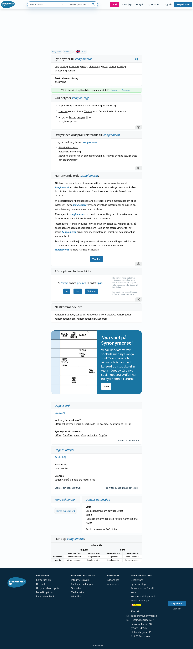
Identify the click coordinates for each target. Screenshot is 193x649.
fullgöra (103, 435)
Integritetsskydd (80, 580)
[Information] (138, 127)
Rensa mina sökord (65, 510)
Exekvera (60, 413)
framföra (67, 435)
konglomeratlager (64, 314)
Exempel (67, 51)
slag (113, 105)
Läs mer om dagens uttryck (68, 487)
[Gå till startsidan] (8, 4)
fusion (71, 70)
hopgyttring (61, 66)
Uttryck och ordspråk (47, 588)
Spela (106, 386)
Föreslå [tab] (114, 90)
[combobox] (43, 4)
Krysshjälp (126, 4)
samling (121, 66)
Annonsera (113, 584)
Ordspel (40, 584)
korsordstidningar (141, 596)
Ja (67, 291)
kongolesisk (93, 314)
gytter (104, 66)
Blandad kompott (68, 147)
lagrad (72, 117)
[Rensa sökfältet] (63, 4)
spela (77, 435)
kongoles (80, 314)
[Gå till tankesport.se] (144, 605)
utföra (58, 424)
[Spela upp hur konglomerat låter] (136, 59)
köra (83, 435)
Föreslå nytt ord (45, 592)
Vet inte (92, 291)
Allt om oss (113, 580)
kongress (102, 318)
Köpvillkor (76, 596)
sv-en (80, 51)
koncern (63, 111)
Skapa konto (183, 4)
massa (112, 66)
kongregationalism (65, 318)
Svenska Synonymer (79, 4)
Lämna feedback (45, 596)
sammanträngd (81, 105)
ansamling (60, 81)
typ (63, 117)
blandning (94, 66)
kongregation (124, 314)
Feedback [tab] (126, 90)
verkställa (90, 424)
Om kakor (76, 588)
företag (88, 111)
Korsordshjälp (43, 580)
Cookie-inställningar (82, 584)
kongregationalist (86, 318)
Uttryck (139, 4)
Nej (77, 291)
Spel (115, 4)
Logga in (168, 4)
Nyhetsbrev (153, 4)
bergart (81, 117)
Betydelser (56, 51)
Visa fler (96, 259)
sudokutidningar (140, 600)
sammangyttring (78, 66)
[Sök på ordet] (93, 4)
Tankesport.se (138, 588)
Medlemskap (78, 592)
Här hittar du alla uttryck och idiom (121, 487)
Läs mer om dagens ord (128, 440)
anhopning (61, 70)
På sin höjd (61, 457)
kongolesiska (108, 314)
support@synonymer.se (144, 615)
